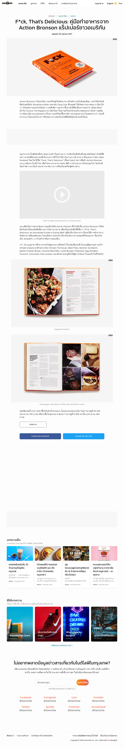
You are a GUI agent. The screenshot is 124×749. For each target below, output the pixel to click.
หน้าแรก (51, 16)
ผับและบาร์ (53, 3)
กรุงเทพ (98, 3)
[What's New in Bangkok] (76, 624)
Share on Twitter (83, 436)
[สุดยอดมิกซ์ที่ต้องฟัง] (104, 624)
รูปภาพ (34, 3)
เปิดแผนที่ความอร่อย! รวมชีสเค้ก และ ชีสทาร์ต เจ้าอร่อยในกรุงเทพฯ (47, 569)
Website (33, 424)
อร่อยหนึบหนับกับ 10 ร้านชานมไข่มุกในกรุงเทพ (18, 568)
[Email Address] (62, 682)
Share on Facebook (40, 436)
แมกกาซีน (22, 3)
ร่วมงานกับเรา (23, 735)
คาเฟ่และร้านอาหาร (69, 3)
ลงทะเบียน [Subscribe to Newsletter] (82, 682)
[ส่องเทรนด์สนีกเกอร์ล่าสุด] (48, 624)
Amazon (115, 39)
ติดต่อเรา (10, 735)
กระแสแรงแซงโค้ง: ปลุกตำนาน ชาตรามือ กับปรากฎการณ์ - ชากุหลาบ (103, 569)
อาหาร (73, 16)
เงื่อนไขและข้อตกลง (108, 735)
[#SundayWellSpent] (20, 624)
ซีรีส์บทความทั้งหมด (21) (61, 645)
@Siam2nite (25, 700)
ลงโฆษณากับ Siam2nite (41, 735)
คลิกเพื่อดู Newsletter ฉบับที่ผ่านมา (62, 689)
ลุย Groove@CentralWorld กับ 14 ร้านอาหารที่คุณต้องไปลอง (77, 569)
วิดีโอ (42, 3)
